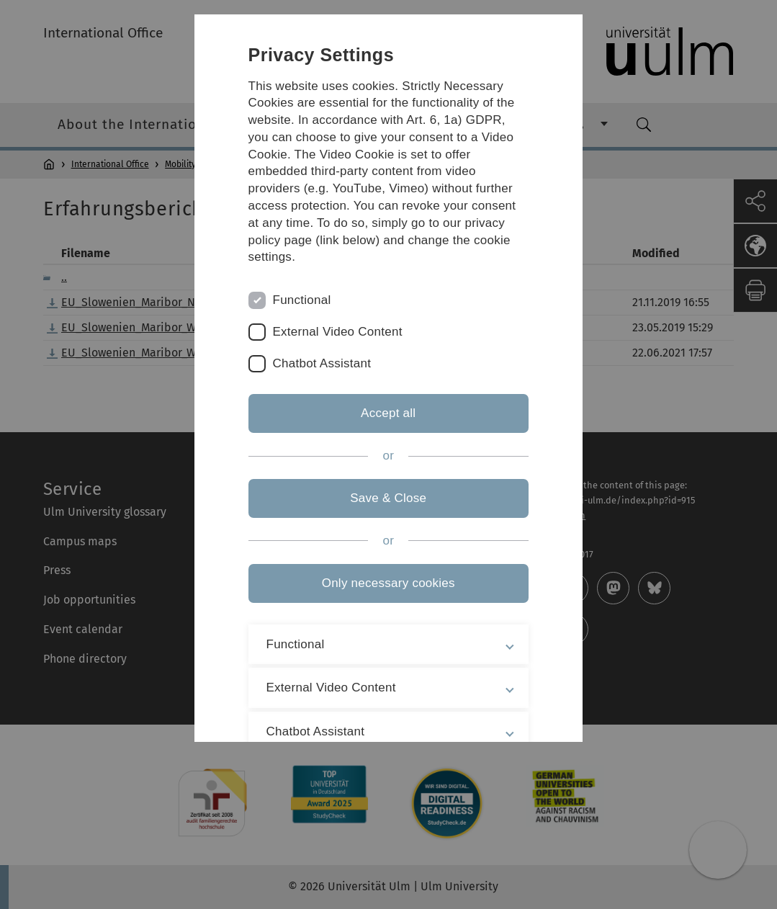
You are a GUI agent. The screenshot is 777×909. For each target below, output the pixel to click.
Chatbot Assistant (322, 363)
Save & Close (388, 498)
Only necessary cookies (388, 583)
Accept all (388, 413)
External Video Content (338, 332)
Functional (302, 300)
